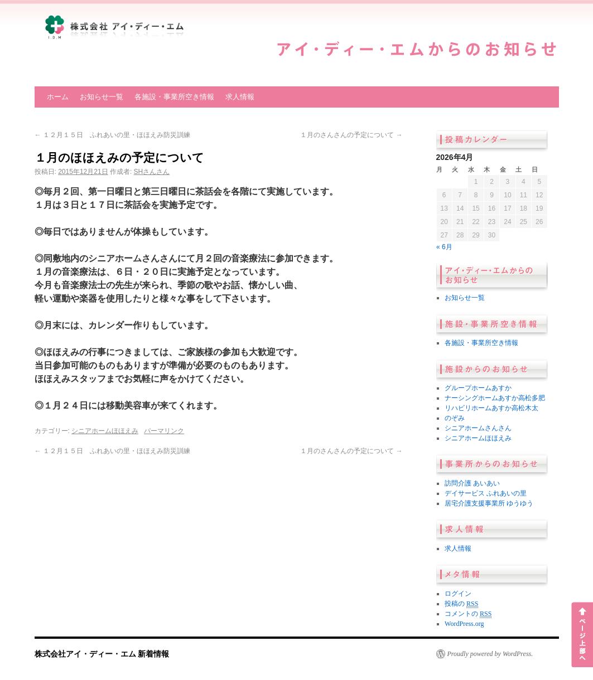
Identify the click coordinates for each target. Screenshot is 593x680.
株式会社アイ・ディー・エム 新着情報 (102, 653)
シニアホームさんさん (478, 428)
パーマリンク (164, 431)
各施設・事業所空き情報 (174, 97)
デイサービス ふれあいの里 (486, 493)
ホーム (58, 97)
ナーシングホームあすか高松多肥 (495, 398)
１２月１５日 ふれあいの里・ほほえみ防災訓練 (112, 135)
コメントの (468, 614)
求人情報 (239, 97)
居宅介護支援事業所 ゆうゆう (489, 503)
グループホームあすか (478, 388)
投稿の (461, 604)
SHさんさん (152, 172)
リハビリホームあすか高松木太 (491, 408)
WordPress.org (464, 624)
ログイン (458, 594)
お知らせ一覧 (101, 97)
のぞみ (455, 418)
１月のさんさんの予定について (351, 135)
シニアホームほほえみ (104, 431)
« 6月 (444, 247)
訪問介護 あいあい (472, 483)
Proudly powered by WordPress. (490, 654)
